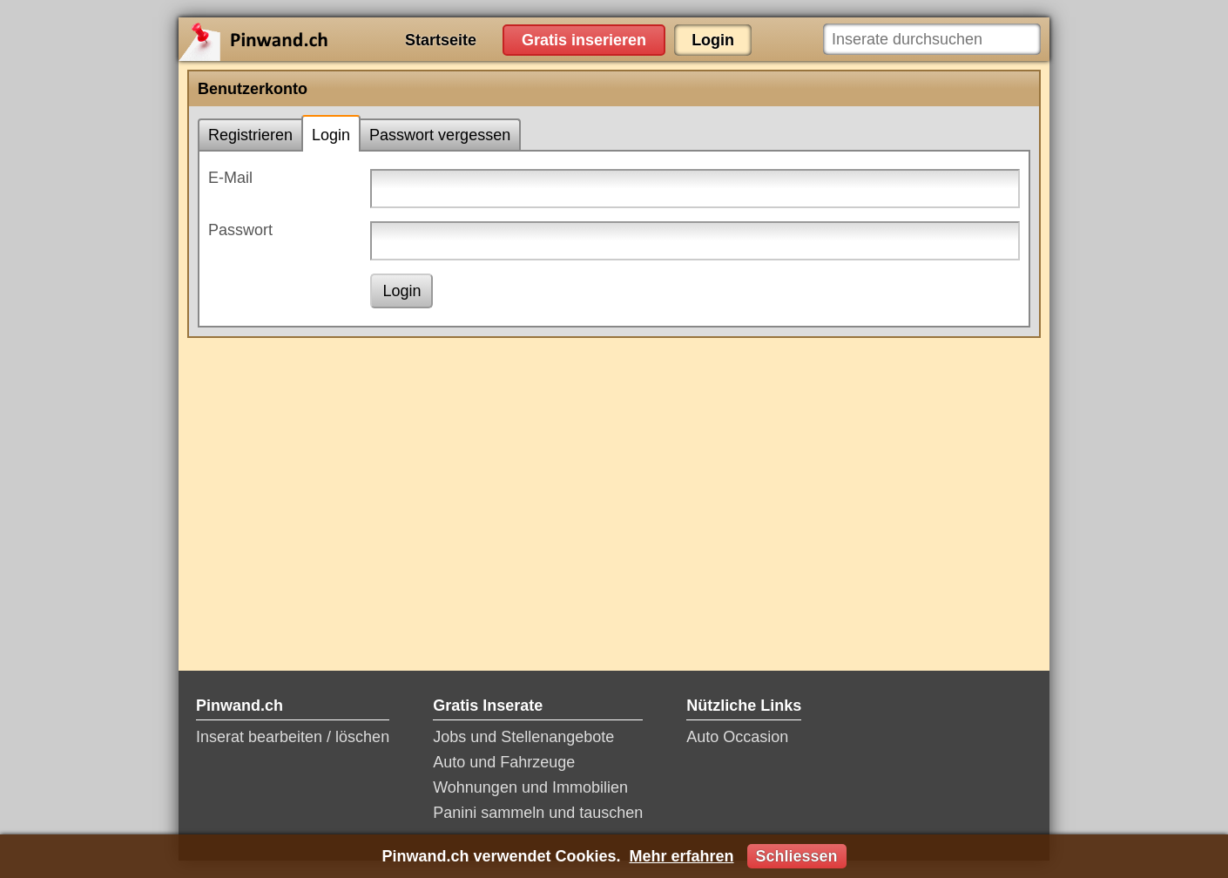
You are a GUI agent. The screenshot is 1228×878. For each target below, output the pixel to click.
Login (713, 40)
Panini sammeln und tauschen (538, 812)
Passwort (240, 230)
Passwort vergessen (439, 135)
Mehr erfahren (681, 856)
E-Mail (230, 177)
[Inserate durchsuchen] (932, 39)
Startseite (440, 40)
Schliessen (797, 856)
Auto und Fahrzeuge (504, 762)
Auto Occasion (737, 737)
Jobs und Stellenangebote (523, 737)
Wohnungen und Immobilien (530, 787)
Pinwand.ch (309, 39)
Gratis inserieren (584, 40)
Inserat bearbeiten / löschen (292, 737)
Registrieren (250, 135)
